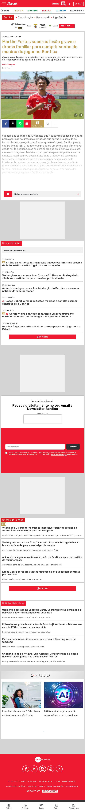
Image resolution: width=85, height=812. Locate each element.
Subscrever (73, 447)
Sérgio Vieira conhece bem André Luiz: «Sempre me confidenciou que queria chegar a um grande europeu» (38, 315)
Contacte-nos (33, 791)
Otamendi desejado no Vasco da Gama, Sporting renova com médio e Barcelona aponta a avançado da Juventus (41, 611)
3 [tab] (46, 732)
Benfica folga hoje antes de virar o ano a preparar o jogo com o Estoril (41, 328)
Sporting (33, 11)
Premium (18, 11)
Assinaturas (72, 786)
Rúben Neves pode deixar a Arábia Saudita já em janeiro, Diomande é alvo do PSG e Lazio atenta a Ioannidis (42, 626)
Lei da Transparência (64, 782)
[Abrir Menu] (4, 4)
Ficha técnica (46, 782)
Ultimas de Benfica (12, 519)
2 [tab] (43, 732)
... (54, 123)
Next (69, 732)
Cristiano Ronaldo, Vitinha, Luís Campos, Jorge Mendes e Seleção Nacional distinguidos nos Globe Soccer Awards (40, 655)
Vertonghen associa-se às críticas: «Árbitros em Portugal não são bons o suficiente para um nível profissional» (40, 277)
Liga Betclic (60, 17)
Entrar (78, 4)
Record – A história (15, 786)
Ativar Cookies (50, 791)
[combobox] (42, 250)
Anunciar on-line (55, 786)
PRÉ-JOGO (67, 26)
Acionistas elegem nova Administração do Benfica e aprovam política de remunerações (40, 289)
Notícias (42, 336)
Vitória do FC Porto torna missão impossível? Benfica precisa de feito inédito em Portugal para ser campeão (42, 264)
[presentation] (43, 419)
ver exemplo (42, 413)
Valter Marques (8, 65)
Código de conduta (36, 786)
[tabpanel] (22, 701)
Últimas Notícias (11, 243)
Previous (15, 732)
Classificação (25, 17)
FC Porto (61, 11)
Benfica (46, 11)
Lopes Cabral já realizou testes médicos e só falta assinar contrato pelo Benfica (39, 302)
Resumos (43, 17)
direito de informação (59, 455)
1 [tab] (39, 732)
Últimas (5, 11)
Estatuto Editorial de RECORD (22, 782)
